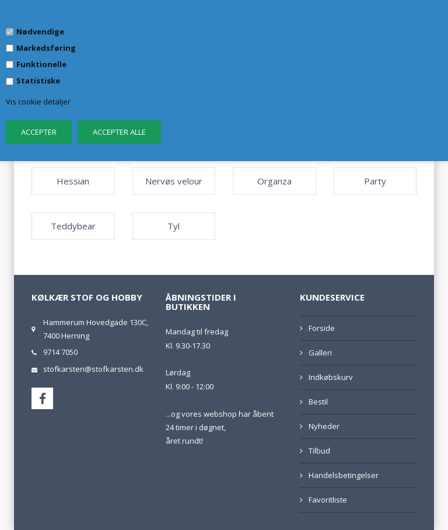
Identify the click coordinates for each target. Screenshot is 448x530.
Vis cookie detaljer (38, 101)
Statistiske (38, 80)
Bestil (318, 401)
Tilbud (319, 450)
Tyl (173, 226)
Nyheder (324, 426)
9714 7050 (60, 352)
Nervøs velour (173, 181)
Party (375, 181)
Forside (322, 328)
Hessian (73, 181)
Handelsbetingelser (344, 475)
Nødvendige (40, 31)
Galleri (320, 352)
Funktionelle (41, 64)
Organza (274, 181)
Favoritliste (328, 499)
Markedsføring (46, 48)
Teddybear (73, 226)
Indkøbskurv (331, 377)
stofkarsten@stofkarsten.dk (93, 369)
